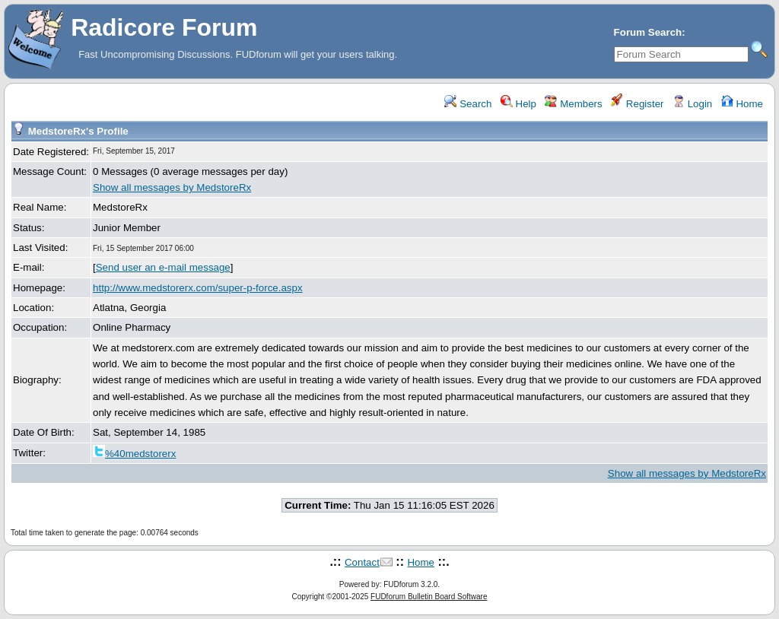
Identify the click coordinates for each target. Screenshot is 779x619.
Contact (362, 562)
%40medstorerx (134, 453)
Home (742, 104)
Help (518, 104)
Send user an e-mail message (163, 267)
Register (637, 104)
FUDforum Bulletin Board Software (428, 596)
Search (467, 104)
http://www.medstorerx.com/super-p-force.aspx (198, 288)
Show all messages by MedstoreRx (172, 187)
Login (692, 104)
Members (573, 104)
